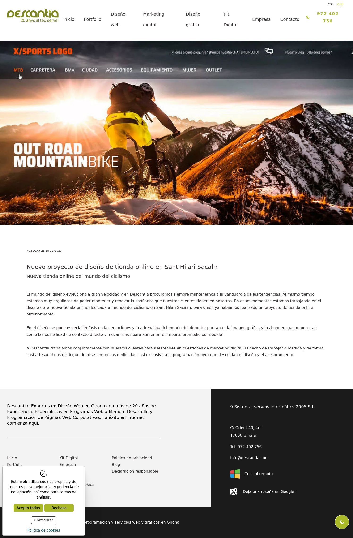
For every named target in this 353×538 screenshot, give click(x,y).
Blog (116, 464)
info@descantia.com (249, 458)
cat (330, 4)
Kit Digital (230, 19)
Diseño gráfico (193, 19)
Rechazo (59, 508)
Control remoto (251, 474)
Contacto (289, 19)
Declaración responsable (135, 471)
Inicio (69, 19)
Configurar (43, 520)
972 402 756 (322, 17)
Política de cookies (43, 530)
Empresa (261, 19)
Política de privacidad (132, 458)
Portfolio (92, 19)
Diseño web (118, 19)
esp (340, 4)
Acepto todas (28, 508)
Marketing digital (153, 19)
